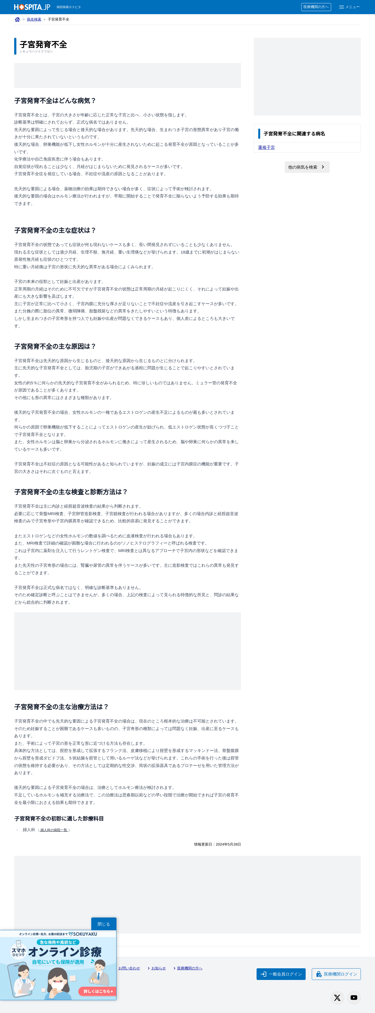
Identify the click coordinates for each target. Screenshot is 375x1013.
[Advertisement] (128, 75)
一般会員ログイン (281, 974)
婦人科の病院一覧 (54, 830)
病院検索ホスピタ (69, 7)
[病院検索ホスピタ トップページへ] (32, 7)
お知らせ (156, 968)
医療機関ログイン (336, 974)
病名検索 (34, 19)
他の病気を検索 (307, 167)
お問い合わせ (126, 968)
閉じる (104, 924)
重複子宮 (266, 147)
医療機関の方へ (316, 7)
